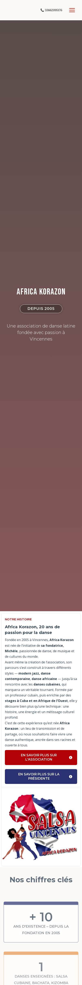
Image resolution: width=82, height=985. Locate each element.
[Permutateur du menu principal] (72, 10)
